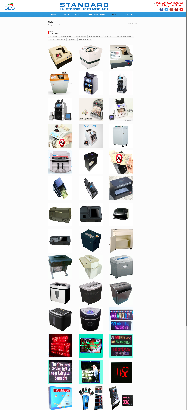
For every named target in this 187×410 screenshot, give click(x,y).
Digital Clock (72, 40)
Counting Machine (66, 36)
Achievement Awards (96, 14)
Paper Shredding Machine (124, 36)
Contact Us (127, 14)
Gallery (114, 14)
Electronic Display (85, 40)
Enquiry (54, 20)
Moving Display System (57, 40)
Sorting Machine (81, 36)
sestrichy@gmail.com (169, 5)
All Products (53, 36)
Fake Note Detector (95, 36)
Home (53, 14)
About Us (65, 14)
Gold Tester (108, 36)
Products (79, 14)
